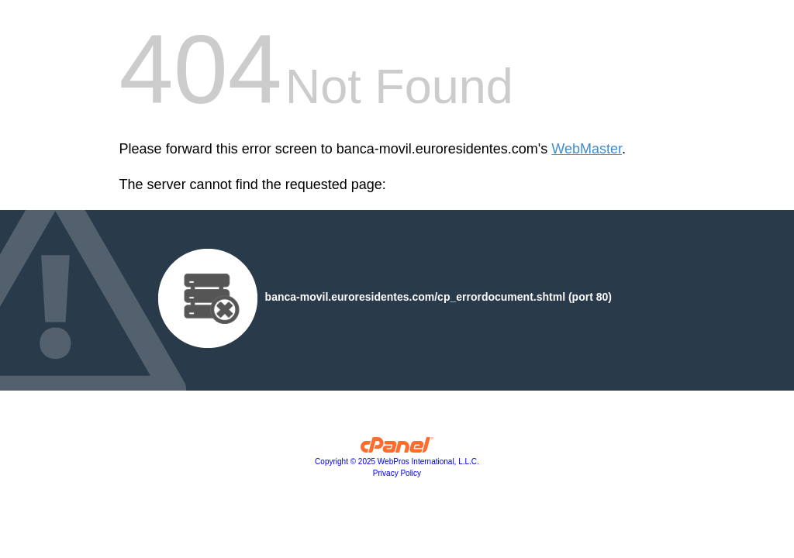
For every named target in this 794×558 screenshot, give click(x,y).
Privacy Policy (397, 473)
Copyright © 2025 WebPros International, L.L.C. (397, 461)
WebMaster (586, 149)
